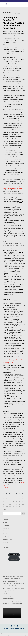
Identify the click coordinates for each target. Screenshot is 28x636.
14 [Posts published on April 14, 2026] (13, 501)
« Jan (4, 509)
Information (6, 525)
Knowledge (6, 528)
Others (4, 531)
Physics (5, 533)
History (5, 522)
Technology (21, 13)
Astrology (5, 519)
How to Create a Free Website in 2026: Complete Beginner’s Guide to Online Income (13, 591)
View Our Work (14, 559)
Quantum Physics (7, 539)
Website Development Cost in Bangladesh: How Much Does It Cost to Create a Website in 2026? (13, 584)
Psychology (6, 536)
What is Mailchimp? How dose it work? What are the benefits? (13, 11)
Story (4, 545)
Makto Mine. (17, 628)
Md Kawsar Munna (8, 13)
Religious (5, 542)
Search (23, 513)
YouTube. (7, 487)
